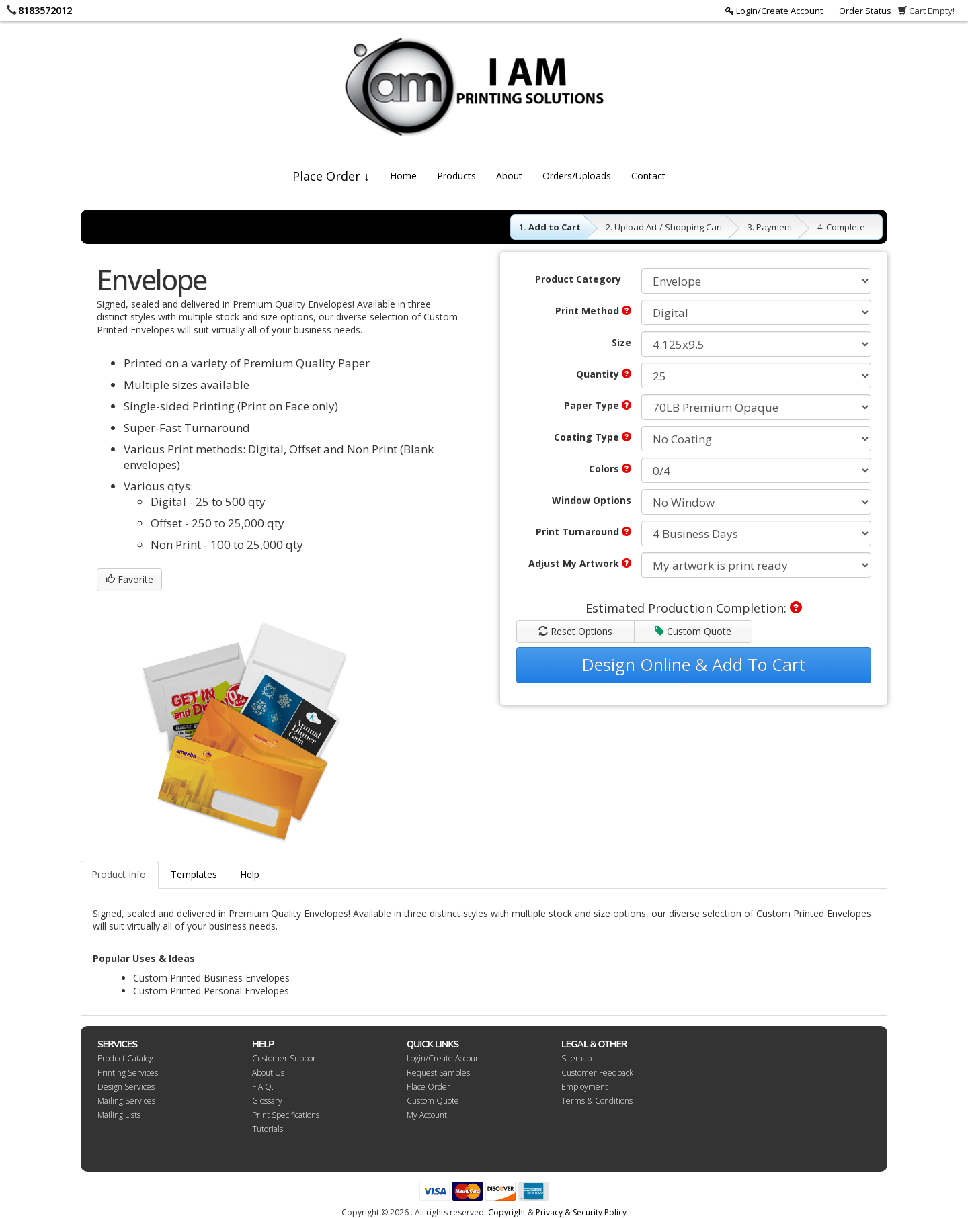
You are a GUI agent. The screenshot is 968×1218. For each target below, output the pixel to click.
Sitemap (576, 1058)
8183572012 (45, 10)
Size (621, 342)
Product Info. (119, 874)
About (509, 175)
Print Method (593, 310)
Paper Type (597, 405)
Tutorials (267, 1129)
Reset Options (575, 631)
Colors (610, 468)
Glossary (267, 1100)
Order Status (865, 11)
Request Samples (438, 1072)
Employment (584, 1086)
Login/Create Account (774, 11)
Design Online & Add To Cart (693, 664)
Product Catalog (125, 1058)
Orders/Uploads (576, 175)
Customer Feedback (597, 1072)
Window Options (591, 500)
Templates (194, 874)
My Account (427, 1115)
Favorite (129, 579)
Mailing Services (126, 1100)
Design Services (126, 1086)
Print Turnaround (583, 531)
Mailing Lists (118, 1115)
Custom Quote (693, 631)
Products (456, 175)
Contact (648, 175)
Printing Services (127, 1072)
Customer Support (285, 1058)
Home (403, 175)
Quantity (603, 373)
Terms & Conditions (597, 1100)
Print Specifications (285, 1115)
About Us (268, 1072)
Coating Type (592, 437)
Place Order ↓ (331, 176)
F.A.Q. (263, 1086)
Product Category (578, 279)
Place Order (428, 1086)
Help (249, 874)
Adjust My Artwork (579, 563)
